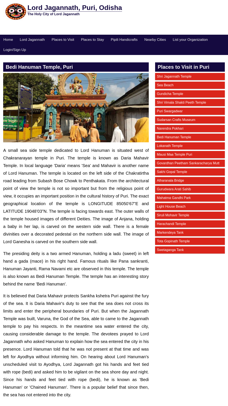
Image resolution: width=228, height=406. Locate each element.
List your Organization (190, 40)
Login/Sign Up (14, 50)
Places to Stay (92, 40)
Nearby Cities (155, 40)
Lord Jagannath (32, 40)
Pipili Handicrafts (124, 40)
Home (8, 40)
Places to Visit (63, 40)
